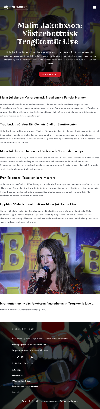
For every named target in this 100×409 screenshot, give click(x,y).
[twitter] (18, 357)
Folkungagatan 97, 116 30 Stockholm (29, 345)
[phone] (32, 357)
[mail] (27, 357)
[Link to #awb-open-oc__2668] (94, 7)
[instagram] (22, 357)
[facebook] (13, 357)
